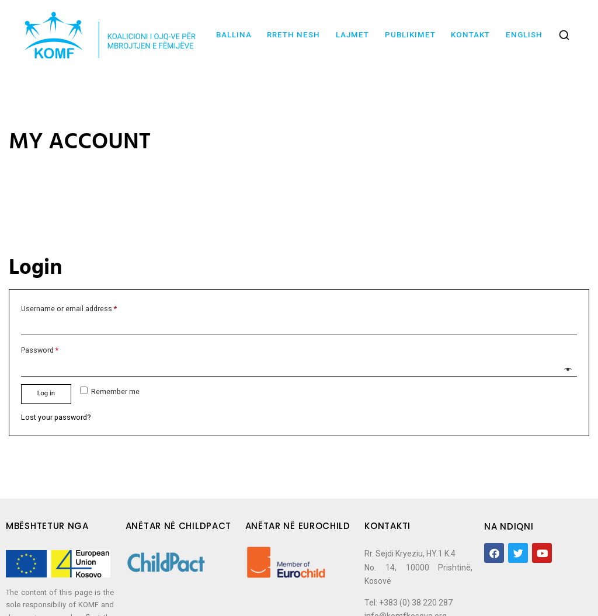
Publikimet (410, 35)
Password (39, 350)
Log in (46, 393)
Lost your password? (56, 417)
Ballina (234, 35)
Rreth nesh (293, 35)
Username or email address (69, 308)
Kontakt (470, 35)
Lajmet (352, 35)
